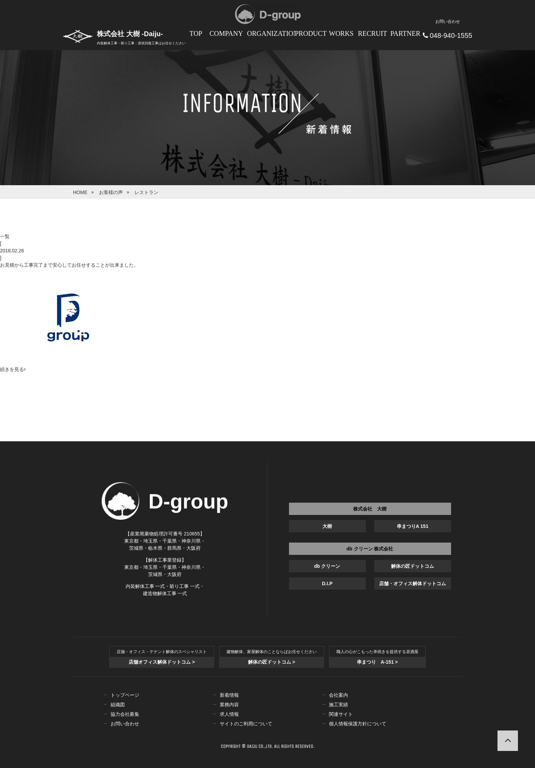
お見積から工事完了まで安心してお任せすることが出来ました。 (69, 265)
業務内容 (229, 704)
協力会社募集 (125, 714)
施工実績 (338, 704)
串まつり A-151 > (377, 662)
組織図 (118, 704)
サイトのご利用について (246, 723)
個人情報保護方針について (357, 723)
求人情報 (229, 714)
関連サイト (341, 714)
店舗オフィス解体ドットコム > (162, 662)
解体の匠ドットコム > (271, 662)
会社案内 (338, 695)
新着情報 (229, 695)
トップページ (125, 695)
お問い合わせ (125, 723)
